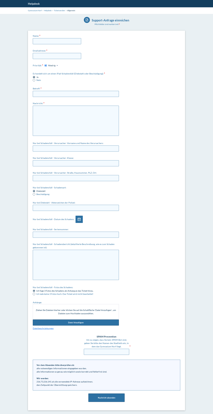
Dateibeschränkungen (43, 328)
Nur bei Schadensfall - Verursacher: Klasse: (53, 158)
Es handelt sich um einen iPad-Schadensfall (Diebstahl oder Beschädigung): (68, 73)
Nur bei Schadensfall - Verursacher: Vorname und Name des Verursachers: (68, 143)
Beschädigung (42, 194)
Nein (38, 80)
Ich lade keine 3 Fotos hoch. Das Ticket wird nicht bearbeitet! (64, 294)
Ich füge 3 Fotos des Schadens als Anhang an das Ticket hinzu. (64, 291)
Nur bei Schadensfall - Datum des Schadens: (53, 219)
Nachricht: (38, 103)
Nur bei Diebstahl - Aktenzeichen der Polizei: (54, 202)
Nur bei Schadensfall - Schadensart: (49, 187)
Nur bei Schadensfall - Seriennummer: (51, 229)
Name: (36, 36)
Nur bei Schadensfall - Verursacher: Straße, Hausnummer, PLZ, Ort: (65, 172)
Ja (37, 77)
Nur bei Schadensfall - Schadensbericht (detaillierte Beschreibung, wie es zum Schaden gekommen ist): (74, 246)
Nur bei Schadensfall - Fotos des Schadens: (53, 287)
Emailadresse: (39, 50)
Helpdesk (34, 3)
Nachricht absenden (106, 398)
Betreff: (36, 88)
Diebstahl (40, 191)
